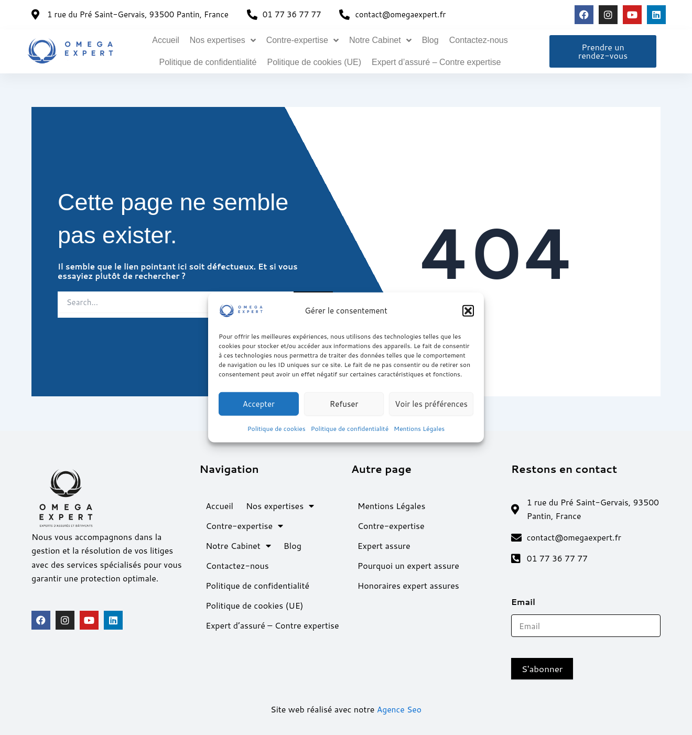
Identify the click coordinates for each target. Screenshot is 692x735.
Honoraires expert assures (408, 584)
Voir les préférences (431, 403)
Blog (430, 40)
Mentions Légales (419, 428)
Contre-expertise (302, 40)
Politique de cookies (276, 428)
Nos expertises (223, 40)
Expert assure (384, 544)
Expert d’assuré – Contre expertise (436, 62)
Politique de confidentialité (349, 428)
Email (527, 602)
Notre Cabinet (380, 40)
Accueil (165, 40)
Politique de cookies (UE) (314, 62)
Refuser (344, 403)
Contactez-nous (478, 40)
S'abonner (542, 669)
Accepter (259, 403)
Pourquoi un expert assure (408, 564)
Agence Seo (399, 710)
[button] (468, 311)
